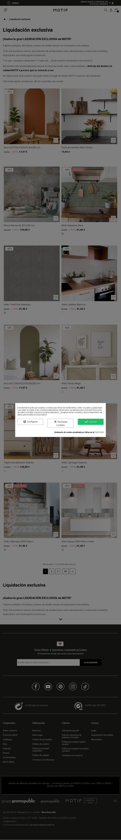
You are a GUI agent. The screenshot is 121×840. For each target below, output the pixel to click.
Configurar (30, 421)
